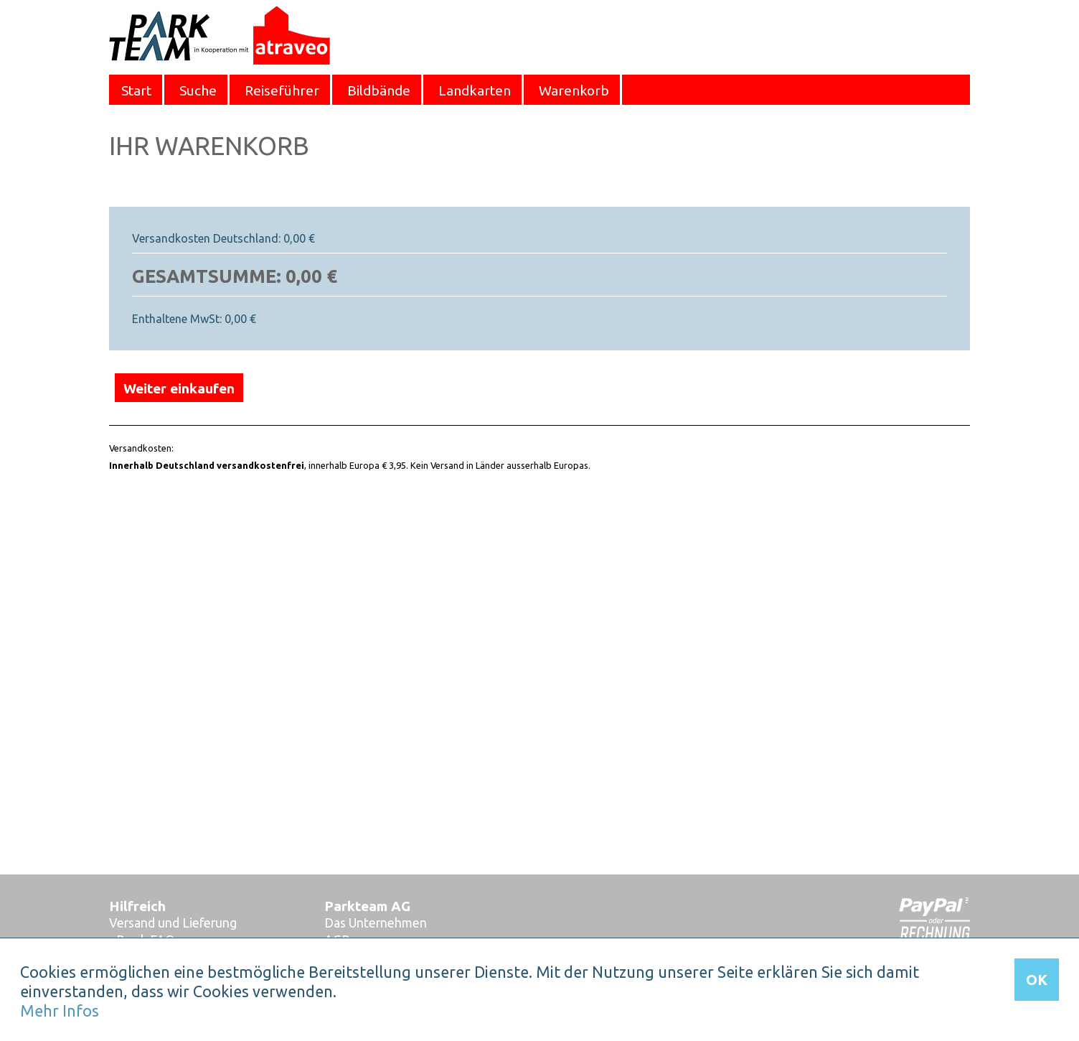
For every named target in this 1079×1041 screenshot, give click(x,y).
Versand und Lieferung (173, 923)
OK (1036, 979)
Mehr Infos (59, 1010)
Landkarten (474, 90)
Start (136, 90)
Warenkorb (574, 90)
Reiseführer (282, 90)
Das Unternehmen (375, 923)
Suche (198, 90)
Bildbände (378, 90)
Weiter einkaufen (179, 388)
